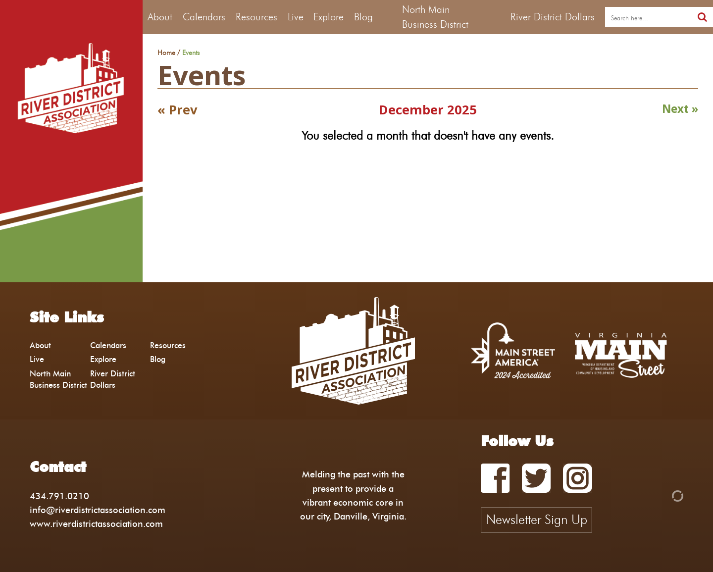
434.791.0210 (59, 496)
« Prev (177, 109)
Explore (328, 17)
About (160, 17)
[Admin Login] (660, 495)
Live (296, 17)
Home (166, 53)
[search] (648, 17)
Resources (256, 17)
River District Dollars (552, 17)
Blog (363, 17)
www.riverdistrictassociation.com (96, 524)
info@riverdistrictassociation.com (97, 510)
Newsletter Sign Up (536, 519)
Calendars (204, 17)
